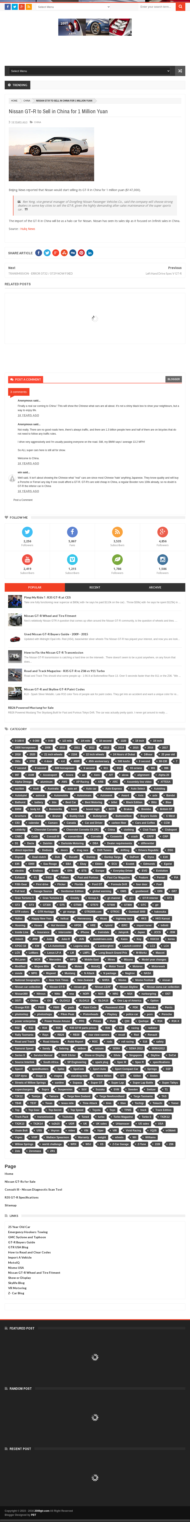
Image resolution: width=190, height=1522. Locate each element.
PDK (135, 1007)
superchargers (24, 1089)
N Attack (89, 973)
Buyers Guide (148, 816)
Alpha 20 (163, 774)
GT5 (62, 904)
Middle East (92, 959)
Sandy (46, 1048)
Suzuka (100, 1089)
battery (38, 802)
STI (122, 1075)
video (71, 1130)
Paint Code (89, 1007)
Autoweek (106, 795)
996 (166, 768)
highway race (124, 918)
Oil (49, 1000)
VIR (115, 1130)
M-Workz (141, 952)
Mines (111, 959)
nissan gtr (80, 986)
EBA (68, 863)
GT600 (111, 904)
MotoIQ (95, 966)
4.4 (63, 761)
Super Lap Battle (143, 1082)
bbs (54, 802)
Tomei (174, 1103)
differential (147, 843)
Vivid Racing (133, 1130)
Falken (65, 877)
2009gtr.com (42, 1510)
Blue (168, 802)
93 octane (136, 768)
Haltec (19, 918)
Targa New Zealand (78, 1096)
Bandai (170, 795)
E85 (17, 863)
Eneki (55, 870)
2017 (165, 747)
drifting (125, 850)
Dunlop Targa (112, 857)
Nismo (122, 980)
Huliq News (27, 229)
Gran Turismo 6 (52, 898)
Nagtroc (130, 973)
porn (150, 1014)
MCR (37, 959)
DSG (170, 850)
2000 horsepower (25, 747)
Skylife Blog (16, 1283)
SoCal (172, 1055)
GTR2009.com (92, 911)
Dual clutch (39, 857)
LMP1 (86, 952)
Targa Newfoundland (111, 1096)
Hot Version (58, 925)
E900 (31, 863)
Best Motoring (93, 802)
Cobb (34, 836)
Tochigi (139, 1103)
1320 (123, 740)
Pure (113, 1021)
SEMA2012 (158, 1048)
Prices (97, 1021)
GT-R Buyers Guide (21, 1242)
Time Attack (90, 1103)
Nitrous (41, 993)
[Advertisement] (95, 50)
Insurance (43, 932)
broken (39, 816)
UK (85, 1123)
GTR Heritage (46, 911)
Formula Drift (119, 884)
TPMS (127, 1110)
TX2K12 (165, 1116)
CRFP (150, 836)
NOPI (86, 993)
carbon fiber (118, 822)
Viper (100, 1130)
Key (139, 939)
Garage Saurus (43, 891)
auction (19, 788)
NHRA (106, 980)
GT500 (78, 904)
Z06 (171, 1144)
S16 (145, 1041)
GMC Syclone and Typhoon (27, 1237)
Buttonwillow (123, 816)
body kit (35, 809)
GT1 (169, 898)
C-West (170, 816)
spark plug (101, 1062)
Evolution (162, 870)
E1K (165, 857)
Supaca (77, 1082)
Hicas (103, 918)
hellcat (64, 918)
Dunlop (90, 857)
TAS (164, 1096)
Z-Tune (142, 1144)
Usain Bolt (21, 1130)
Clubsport (171, 829)
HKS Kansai (162, 918)
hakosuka (160, 911)
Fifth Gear (21, 884)
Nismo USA (16, 1267)
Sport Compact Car (126, 1069)
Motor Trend (116, 966)
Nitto (57, 993)
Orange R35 (22, 1007)
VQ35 (153, 1130)
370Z (32, 761)
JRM (35, 939)
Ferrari (161, 877)
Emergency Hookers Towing (28, 1232)
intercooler (65, 932)
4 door (48, 761)
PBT (33, 1514)
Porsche (167, 1014)
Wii (134, 1137)
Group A (93, 898)
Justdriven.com (102, 939)
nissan (166, 980)
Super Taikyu (170, 1082)
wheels (119, 1137)
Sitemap (10, 1205)
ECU (114, 863)
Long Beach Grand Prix (113, 952)
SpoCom (78, 1069)
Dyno (151, 857)
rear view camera (99, 1034)
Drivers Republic (148, 850)
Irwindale (103, 932)
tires (108, 1103)
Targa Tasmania (143, 1096)
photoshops (44, 1014)
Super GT (96, 1082)
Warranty (83, 1137)
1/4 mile (85, 740)
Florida (79, 884)
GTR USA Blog (18, 1247)
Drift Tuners (104, 850)
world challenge (52, 1144)
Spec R (139, 1062)
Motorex (138, 966)
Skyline (155, 1055)
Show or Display (95, 1055)
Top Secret (54, 1110)
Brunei (57, 816)
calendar (34, 822)
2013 (106, 747)
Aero (97, 774)
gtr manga (69, 911)
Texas (48, 1103)
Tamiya (36, 1096)
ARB (101, 781)
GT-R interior (150, 898)
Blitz (154, 802)
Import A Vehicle (20, 1257)
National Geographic (27, 980)
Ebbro (99, 863)
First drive (42, 884)
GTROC (115, 911)
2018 (18, 754)
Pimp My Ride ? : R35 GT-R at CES (47, 597)
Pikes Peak (67, 1014)
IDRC (124, 925)
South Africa (50, 1062)
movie (18, 973)
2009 (48, 747)
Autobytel (21, 795)
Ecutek (130, 863)
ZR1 (52, 1151)
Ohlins (34, 1000)
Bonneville (55, 809)
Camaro (53, 822)
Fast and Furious (88, 877)
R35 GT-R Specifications (22, 1197)
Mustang (70, 973)
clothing (129, 829)
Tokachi (157, 1103)
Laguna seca (81, 945)
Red (136, 1034)
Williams (150, 1137)
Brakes (128, 809)
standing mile (79, 1075)
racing (135, 1027)
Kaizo (124, 939)
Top (17, 1110)
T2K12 (19, 1096)
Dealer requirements (119, 843)
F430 (49, 877)
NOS (101, 993)
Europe (99, 870)
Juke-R (65, 939)
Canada (71, 822)
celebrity (20, 829)
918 (119, 768)
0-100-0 (19, 740)
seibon (81, 1048)
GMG (123, 891)
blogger (174, 379)
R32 (17, 1027)
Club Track (149, 829)
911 (106, 768)
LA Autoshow (56, 945)
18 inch (139, 740)
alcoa (125, 774)
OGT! (18, 1000)
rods (109, 1041)
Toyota (96, 1110)
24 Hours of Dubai (124, 754)
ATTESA (166, 781)
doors (64, 850)
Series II (20, 1055)
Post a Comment (22, 500)
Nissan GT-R (57, 986)
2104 (74, 754)
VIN (86, 1130)
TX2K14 (38, 1123)
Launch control (132, 945)
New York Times (58, 980)
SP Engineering (76, 1062)
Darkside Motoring (72, 843)
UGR (71, 1123)
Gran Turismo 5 (24, 898)
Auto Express (113, 788)
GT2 (17, 904)
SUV (84, 1089)
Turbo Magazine (123, 1116)
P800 (56, 1007)
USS (39, 1130)
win (20, 472)
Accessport (50, 774)
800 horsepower (65, 768)
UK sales (101, 1123)
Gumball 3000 (137, 911)
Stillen (137, 1075)
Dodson (47, 850)
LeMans (33, 952)
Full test (20, 891)
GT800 (128, 904)
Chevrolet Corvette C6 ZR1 (82, 829)
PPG (81, 1021)
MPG (34, 973)
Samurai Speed (24, 1048)
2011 (77, 747)
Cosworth (116, 836)
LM (72, 952)
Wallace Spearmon (57, 1137)
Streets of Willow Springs (30, 1082)
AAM (31, 774)
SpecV (19, 1069)
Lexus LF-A (54, 952)
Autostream (84, 795)
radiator (153, 1027)
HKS (143, 918)
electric (19, 870)
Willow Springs (24, 1144)
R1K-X (175, 1021)
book (74, 809)
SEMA (116, 1048)
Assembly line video (139, 781)
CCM (167, 822)
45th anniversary (99, 761)
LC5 (17, 952)
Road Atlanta (51, 1041)
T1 (166, 1089)
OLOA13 (84, 1000)
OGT (168, 993)
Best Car (71, 802)
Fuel (159, 884)
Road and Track (24, 1041)
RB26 (60, 1034)
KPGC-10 (20, 945)
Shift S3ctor (68, 1055)
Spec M (121, 1062)
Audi (36, 788)
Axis (140, 795)
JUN (81, 939)
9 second (89, 768)
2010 (62, 747)
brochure (20, 816)
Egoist (168, 863)
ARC (115, 781)
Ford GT (97, 884)
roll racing (127, 1041)
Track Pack (21, 1116)
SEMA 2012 (136, 1048)
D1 (16, 843)
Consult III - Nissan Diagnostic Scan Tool (33, 1189)
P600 (41, 1007)
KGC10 (154, 939)
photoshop (21, 1014)
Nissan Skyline (129, 986)
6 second (144, 761)
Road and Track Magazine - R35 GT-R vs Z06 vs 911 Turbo (64, 671)
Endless (38, 870)
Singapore (135, 1055)
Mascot (160, 952)
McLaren (20, 959)
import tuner (144, 925)
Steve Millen (103, 1075)
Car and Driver (93, 822)
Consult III (53, 836)
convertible (75, 836)
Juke (49, 939)
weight (102, 1137)
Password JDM (114, 1007)
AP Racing (82, 781)
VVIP (34, 1137)
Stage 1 (40, 1075)
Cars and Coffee (145, 822)
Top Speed (76, 1110)
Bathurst (20, 802)
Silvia (117, 1055)
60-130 (163, 761)
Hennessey (84, 918)
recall (121, 1034)
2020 (32, 754)
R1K (160, 1021)
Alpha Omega (23, 781)
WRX (74, 1144)
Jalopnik (123, 932)
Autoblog (159, 788)
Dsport (19, 857)
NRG (115, 993)
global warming (101, 891)
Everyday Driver (123, 870)
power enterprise (25, 1021)
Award (125, 795)
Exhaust (20, 877)
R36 (107, 1027)
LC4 (166, 945)
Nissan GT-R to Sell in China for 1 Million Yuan (58, 111)
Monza (62, 966)
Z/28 (157, 1144)
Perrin (168, 1007)
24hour (148, 754)
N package (109, 973)
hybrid (109, 925)
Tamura (53, 1096)
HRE (93, 925)
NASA (147, 973)
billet (114, 802)
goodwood (141, 891)
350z (17, 761)
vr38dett (171, 1130)
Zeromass (35, 1151)
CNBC (18, 836)
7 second (20, 768)
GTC (143, 904)
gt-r (131, 898)
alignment (143, 774)
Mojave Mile (41, 966)
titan (123, 1103)
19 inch (157, 740)
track (143, 1110)
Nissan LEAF (103, 986)
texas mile (67, 1103)
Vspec (18, 1137)
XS (102, 1144)
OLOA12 (65, 1000)
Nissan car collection (28, 986)
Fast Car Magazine (118, 877)
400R (77, 761)
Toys (112, 1110)
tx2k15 (56, 1123)
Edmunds (149, 863)
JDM (172, 932)
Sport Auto (99, 1069)
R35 (58, 1027)
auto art (72, 788)
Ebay (83, 863)
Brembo (146, 809)
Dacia (30, 843)
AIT (111, 774)
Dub (57, 857)
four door (141, 884)
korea (171, 939)
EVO (144, 870)
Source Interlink (24, 1062)
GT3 (31, 904)
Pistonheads (90, 1014)
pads (71, 1007)
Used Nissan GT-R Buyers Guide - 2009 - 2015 (56, 634)
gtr (157, 904)
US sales (143, 1123)
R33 (31, 1027)
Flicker (61, 884)
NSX (130, 993)
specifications (161, 1062)
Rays (45, 1034)
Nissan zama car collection (163, 986)
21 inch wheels (53, 754)
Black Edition (134, 802)
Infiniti (164, 925)
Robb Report (75, 1041)
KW (37, 945)
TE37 (33, 1103)
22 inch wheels (95, 754)
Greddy (74, 898)
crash (134, 836)
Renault (152, 1034)
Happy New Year (41, 918)
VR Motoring (17, 1288)
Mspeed (51, 973)
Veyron (55, 1130)
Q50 (127, 1021)
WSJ (88, 1144)
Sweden (133, 1089)
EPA (70, 870)
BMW (18, 809)
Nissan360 (21, 993)
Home (9, 1173)
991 (153, 768)
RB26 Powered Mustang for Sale (31, 707)
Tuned (85, 1116)
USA (160, 1123)
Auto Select (138, 788)
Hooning (20, 925)
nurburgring (149, 993)
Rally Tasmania (24, 1034)
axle (154, 795)
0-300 (36, 740)
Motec (78, 966)
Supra (45, 1089)
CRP (165, 836)
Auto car (91, 788)
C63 (17, 822)
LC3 (152, 945)
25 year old (168, 754)
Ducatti (73, 857)
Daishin (47, 843)
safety (160, 1041)
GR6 (160, 891)
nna (71, 993)
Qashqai (143, 1021)
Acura (69, 774)
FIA (176, 877)
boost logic (93, 809)
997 (17, 774)
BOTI (112, 809)
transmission (45, 1116)
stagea (58, 1075)
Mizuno (128, 959)
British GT (166, 809)
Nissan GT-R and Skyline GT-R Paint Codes (54, 689)
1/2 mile (67, 740)
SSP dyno (21, 1075)
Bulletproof (100, 816)
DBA (95, 843)
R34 (44, 1027)
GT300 (47, 904)
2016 (150, 747)
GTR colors (22, 911)
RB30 (76, 1034)
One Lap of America (129, 1000)
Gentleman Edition (72, 891)
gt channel (113, 898)
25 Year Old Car (19, 1227)
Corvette (96, 836)
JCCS (157, 932)
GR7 (174, 891)
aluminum (46, 781)
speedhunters (40, 1069)
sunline (59, 1082)
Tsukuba (67, 1116)
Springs (152, 1069)
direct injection (24, 850)
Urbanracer (122, 1123)
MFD (73, 959)
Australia (53, 788)
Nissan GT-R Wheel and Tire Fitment (50, 616)
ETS (84, 870)
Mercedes (55, 959)
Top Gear (33, 1110)
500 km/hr (124, 761)
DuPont (134, 857)
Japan (141, 932)
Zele (17, 1151)
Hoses (38, 925)
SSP (168, 1069)
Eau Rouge (50, 863)
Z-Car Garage (121, 1144)
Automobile (61, 795)
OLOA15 (103, 1000)
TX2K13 (19, 1123)
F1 (35, 877)
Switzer (151, 1089)
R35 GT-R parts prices (83, 1027)
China (26, 101)
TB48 (18, 1103)
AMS (64, 781)
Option (154, 1000)
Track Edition (163, 1110)
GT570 (94, 904)
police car (132, 1014)
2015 (136, 747)
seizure (99, 1048)
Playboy (112, 1014)
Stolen (154, 1075)
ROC (95, 1041)
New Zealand (85, 980)
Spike (60, 1069)
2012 (92, 747)
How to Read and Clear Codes (29, 1252)
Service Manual (43, 1055)
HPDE (77, 925)
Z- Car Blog (16, 1293)
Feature (143, 877)
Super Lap (117, 1082)
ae (83, 774)
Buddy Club (77, 816)
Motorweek (158, 966)
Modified (20, 966)
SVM (116, 1089)
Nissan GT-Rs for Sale (20, 1181)
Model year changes (154, 959)
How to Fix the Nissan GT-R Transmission (53, 652)
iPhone (84, 932)
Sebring (64, 1048)
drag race (82, 850)
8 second (40, 768)
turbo (101, 1116)
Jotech (19, 939)
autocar (40, 795)
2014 (121, 747)
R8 (120, 1027)
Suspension (65, 1089)
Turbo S (146, 1116)
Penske (151, 1007)
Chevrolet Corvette (45, 829)
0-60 (50, 740)
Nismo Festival (144, 980)
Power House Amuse (57, 1021)
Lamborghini (106, 945)
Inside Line (21, 932)
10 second (105, 740)
